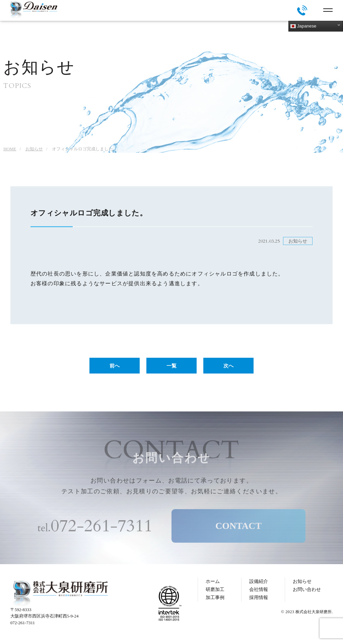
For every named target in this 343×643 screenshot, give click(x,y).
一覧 (171, 365)
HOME (9, 148)
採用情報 (258, 597)
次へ (228, 365)
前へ (115, 365)
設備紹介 (258, 581)
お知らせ (34, 148)
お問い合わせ (307, 589)
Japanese (303, 26)
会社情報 (258, 589)
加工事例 (215, 597)
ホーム (213, 581)
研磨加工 (215, 589)
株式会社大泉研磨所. (314, 611)
